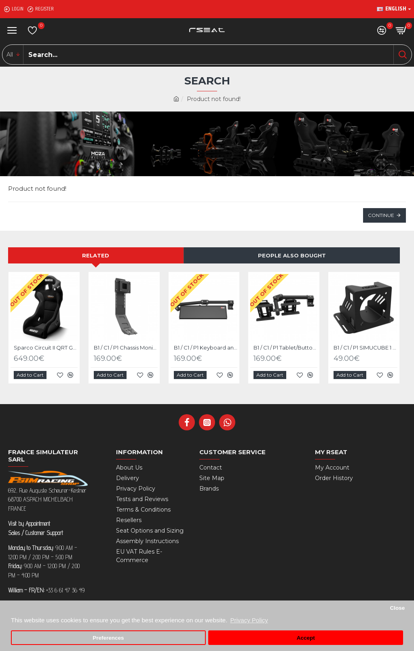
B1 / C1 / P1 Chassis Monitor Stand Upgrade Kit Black (126, 347)
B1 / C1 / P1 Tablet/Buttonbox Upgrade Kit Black (285, 347)
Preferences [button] (108, 638)
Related (95, 255)
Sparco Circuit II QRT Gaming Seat (46, 347)
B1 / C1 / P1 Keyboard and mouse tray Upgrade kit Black (206, 347)
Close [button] (397, 608)
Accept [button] (306, 638)
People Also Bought (292, 255)
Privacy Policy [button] (249, 620)
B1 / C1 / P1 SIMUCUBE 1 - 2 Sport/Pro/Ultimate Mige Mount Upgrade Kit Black (365, 347)
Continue (381, 215)
